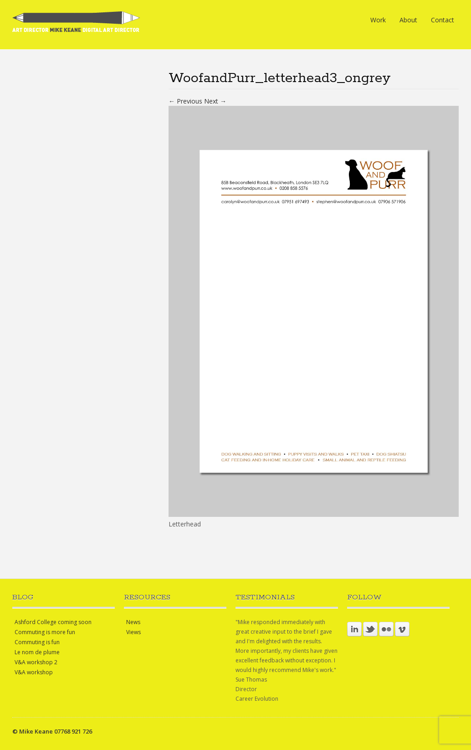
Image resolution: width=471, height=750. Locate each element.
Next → (215, 101)
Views (133, 632)
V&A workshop (34, 672)
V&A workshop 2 (36, 662)
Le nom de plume (37, 652)
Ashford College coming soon (53, 622)
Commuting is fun (37, 642)
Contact (442, 20)
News (133, 622)
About (408, 20)
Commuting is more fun (45, 632)
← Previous (185, 101)
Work (378, 20)
